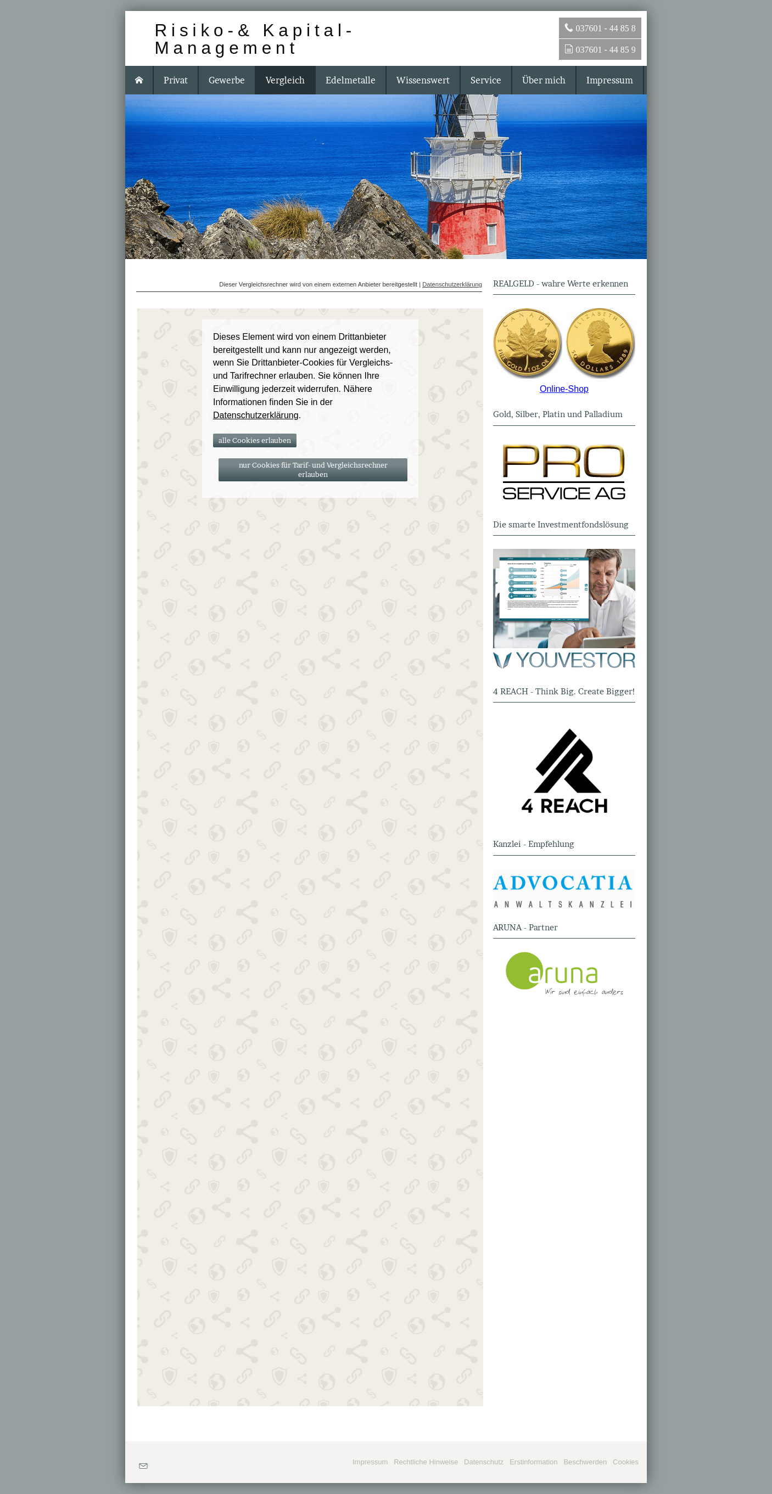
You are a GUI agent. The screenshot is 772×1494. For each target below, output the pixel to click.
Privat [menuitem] (176, 80)
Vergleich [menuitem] (285, 80)
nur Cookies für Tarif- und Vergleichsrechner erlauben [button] (313, 469)
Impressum (370, 1462)
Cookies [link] (626, 1462)
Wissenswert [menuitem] (423, 80)
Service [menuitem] (486, 80)
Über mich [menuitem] (544, 80)
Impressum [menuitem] (609, 80)
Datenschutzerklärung (452, 284)
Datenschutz (484, 1462)
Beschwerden (585, 1462)
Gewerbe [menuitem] (227, 80)
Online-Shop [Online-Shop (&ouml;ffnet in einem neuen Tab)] (564, 389)
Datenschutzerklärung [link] (256, 415)
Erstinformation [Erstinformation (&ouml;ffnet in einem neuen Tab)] (533, 1462)
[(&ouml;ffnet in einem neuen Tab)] (564, 343)
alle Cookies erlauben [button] (255, 440)
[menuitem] (139, 80)
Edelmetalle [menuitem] (351, 80)
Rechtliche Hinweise (426, 1462)
